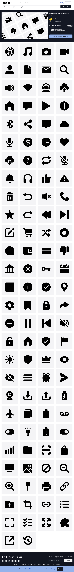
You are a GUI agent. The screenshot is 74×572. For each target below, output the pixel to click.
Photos (21, 3)
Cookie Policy (28, 569)
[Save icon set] (45, 14)
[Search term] (37, 6)
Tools (28, 3)
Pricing (62, 3)
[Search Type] (8, 6)
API (25, 3)
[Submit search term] (65, 6)
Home (13, 3)
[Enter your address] (56, 559)
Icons (17, 3)
